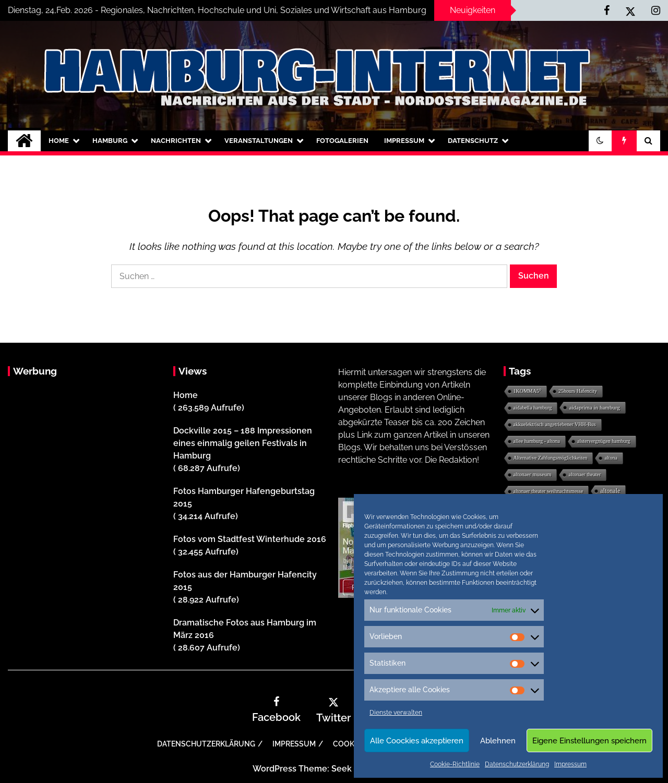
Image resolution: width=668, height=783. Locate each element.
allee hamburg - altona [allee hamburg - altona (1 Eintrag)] (537, 441)
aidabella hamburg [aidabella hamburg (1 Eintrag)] (533, 408)
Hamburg (109, 140)
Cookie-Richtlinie (455, 764)
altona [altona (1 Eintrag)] (610, 458)
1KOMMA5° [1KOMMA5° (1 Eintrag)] (527, 391)
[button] (600, 140)
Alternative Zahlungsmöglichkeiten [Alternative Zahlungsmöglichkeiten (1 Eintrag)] (551, 458)
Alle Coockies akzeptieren (416, 740)
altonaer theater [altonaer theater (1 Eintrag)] (584, 474)
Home (59, 140)
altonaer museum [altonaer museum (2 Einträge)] (533, 474)
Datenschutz (473, 140)
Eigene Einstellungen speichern (589, 740)
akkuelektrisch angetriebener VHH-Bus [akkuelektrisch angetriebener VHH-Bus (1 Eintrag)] (555, 424)
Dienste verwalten (395, 712)
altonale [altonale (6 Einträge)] (610, 491)
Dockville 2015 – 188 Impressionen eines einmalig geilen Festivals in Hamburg (242, 443)
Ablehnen (498, 740)
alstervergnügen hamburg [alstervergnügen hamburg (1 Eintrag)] (603, 441)
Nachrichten (176, 140)
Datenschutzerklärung (517, 764)
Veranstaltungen (258, 140)
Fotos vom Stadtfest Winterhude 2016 (249, 539)
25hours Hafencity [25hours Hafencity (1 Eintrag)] (577, 391)
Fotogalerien (342, 140)
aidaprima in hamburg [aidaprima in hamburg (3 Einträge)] (594, 407)
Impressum (570, 764)
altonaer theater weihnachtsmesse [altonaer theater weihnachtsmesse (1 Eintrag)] (548, 491)
